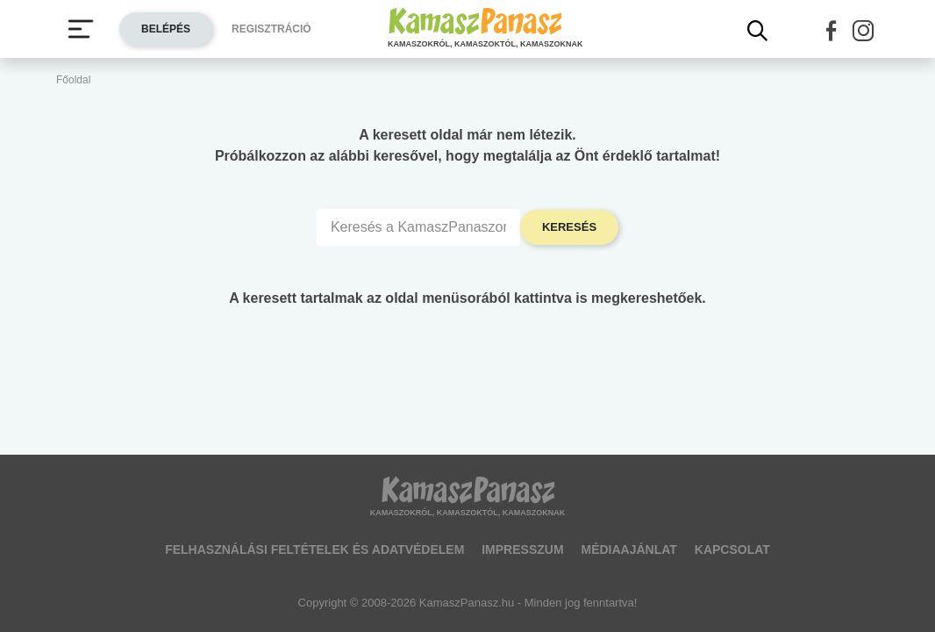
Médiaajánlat (628, 549)
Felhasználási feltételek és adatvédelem (314, 549)
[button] (831, 31)
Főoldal (73, 80)
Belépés (165, 29)
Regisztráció (271, 29)
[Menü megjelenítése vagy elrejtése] (80, 29)
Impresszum (522, 549)
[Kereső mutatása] (758, 31)
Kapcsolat (732, 549)
